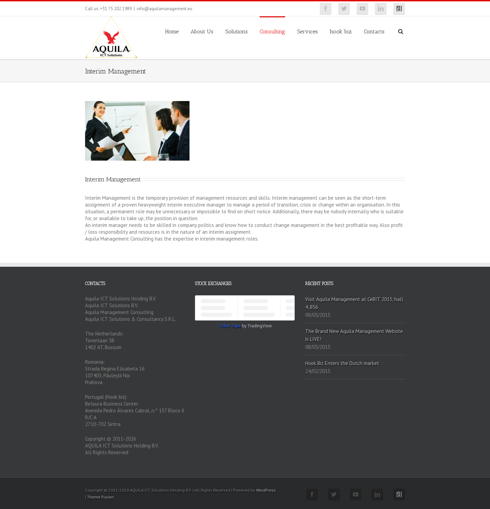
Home (172, 31)
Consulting (272, 31)
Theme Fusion (100, 496)
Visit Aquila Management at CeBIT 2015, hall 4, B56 (354, 303)
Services (307, 31)
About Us (202, 31)
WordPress (266, 490)
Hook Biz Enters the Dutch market (342, 363)
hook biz (341, 31)
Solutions (236, 31)
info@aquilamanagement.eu (164, 9)
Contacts (374, 31)
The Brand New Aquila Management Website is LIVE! (354, 335)
